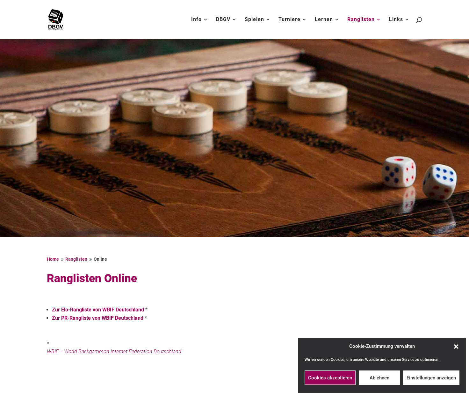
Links (396, 19)
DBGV (223, 19)
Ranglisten (361, 19)
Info (196, 19)
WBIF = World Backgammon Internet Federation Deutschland (114, 351)
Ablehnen (379, 378)
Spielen (254, 19)
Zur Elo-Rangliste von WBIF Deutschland (98, 310)
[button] (456, 346)
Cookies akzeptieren (330, 378)
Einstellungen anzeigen (431, 378)
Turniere (289, 19)
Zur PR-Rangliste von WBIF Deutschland (97, 318)
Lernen (324, 19)
